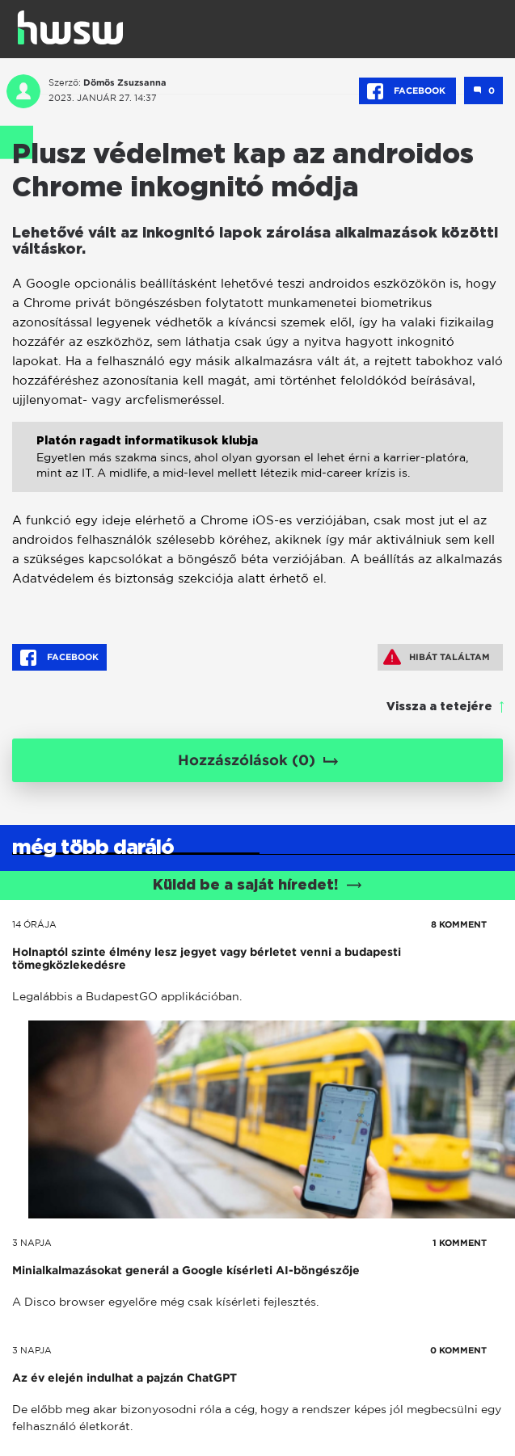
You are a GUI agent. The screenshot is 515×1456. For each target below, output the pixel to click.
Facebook (407, 91)
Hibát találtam (436, 657)
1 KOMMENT (460, 1242)
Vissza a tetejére (439, 707)
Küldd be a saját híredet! (257, 885)
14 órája (34, 924)
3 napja (32, 1243)
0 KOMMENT (458, 1350)
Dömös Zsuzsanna (125, 82)
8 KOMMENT (459, 924)
